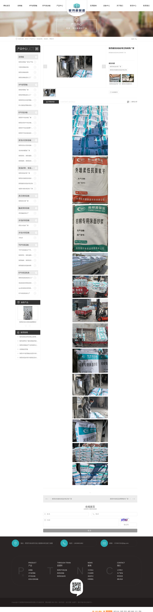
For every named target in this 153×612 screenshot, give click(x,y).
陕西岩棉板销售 (24, 72)
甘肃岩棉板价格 (24, 67)
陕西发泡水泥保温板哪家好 (27, 145)
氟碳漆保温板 (24, 208)
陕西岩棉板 (60, 573)
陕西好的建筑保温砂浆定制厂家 (62, 499)
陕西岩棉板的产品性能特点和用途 (29, 345)
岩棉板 (20, 5)
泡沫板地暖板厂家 (24, 150)
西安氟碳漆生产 (24, 213)
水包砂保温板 (24, 220)
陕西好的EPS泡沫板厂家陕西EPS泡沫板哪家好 (28, 123)
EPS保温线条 (24, 273)
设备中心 (106, 5)
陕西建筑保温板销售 (25, 265)
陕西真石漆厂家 (24, 201)
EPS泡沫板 (46, 5)
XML (53, 602)
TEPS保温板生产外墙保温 (27, 250)
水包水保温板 (24, 233)
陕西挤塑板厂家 (24, 90)
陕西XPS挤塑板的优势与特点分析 (29, 353)
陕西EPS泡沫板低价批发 (26, 133)
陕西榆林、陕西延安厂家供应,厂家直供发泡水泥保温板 (28, 161)
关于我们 (120, 5)
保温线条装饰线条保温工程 (27, 283)
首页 (26, 39)
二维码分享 (133, 102)
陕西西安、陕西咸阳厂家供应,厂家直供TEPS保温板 (28, 255)
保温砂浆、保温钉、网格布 (45, 39)
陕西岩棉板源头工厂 (25, 77)
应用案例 (93, 5)
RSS (56, 602)
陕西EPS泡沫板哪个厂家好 (27, 128)
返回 (134, 39)
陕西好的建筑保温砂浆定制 (27, 178)
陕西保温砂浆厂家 (24, 173)
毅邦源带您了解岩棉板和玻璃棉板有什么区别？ (29, 341)
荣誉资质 (120, 576)
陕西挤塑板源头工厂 (25, 95)
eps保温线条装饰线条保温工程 (28, 288)
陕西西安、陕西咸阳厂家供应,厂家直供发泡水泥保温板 (28, 155)
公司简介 (120, 570)
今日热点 (90, 570)
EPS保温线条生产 (24, 293)
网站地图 (48, 602)
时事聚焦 (90, 579)
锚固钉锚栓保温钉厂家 (26, 188)
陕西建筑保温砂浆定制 (26, 183)
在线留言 (114, 92)
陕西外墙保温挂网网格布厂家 (119, 499)
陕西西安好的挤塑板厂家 (26, 100)
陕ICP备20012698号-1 (85, 602)
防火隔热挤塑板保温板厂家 (27, 105)
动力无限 (68, 602)
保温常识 (90, 576)
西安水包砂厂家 (24, 225)
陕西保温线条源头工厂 (26, 278)
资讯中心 (133, 5)
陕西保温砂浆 (61, 576)
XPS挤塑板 (33, 5)
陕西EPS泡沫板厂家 (25, 117)
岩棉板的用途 (24, 349)
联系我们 (146, 5)
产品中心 (60, 5)
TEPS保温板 (24, 245)
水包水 (21, 238)
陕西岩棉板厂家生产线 (26, 62)
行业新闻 (90, 573)
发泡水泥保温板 (25, 140)
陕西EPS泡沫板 (62, 570)
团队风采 (120, 579)
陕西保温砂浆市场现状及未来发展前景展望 (29, 357)
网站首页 (6, 5)
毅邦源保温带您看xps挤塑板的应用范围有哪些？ (29, 337)
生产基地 (120, 573)
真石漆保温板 (24, 196)
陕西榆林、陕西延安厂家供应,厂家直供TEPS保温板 (28, 260)
